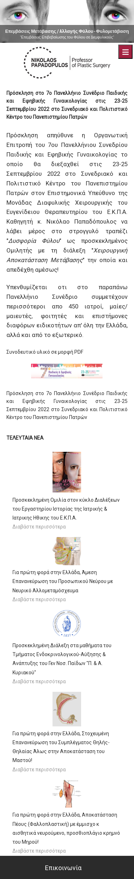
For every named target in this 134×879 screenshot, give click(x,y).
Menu (125, 52)
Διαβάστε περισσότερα (39, 527)
